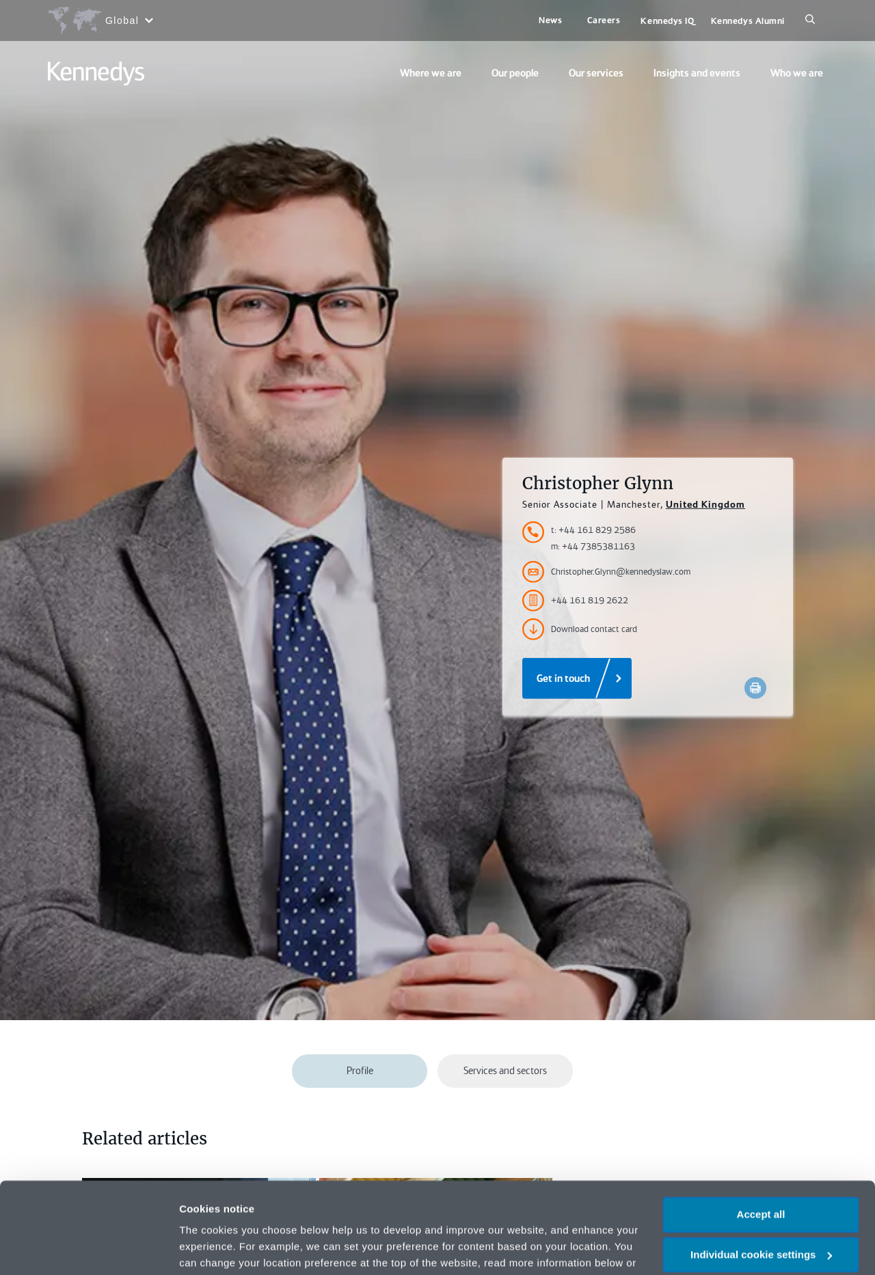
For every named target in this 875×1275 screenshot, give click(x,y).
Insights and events (697, 73)
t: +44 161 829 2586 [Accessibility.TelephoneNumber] (593, 530)
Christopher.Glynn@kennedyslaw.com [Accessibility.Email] (606, 572)
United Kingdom (705, 504)
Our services (596, 73)
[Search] (810, 20)
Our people (515, 73)
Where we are (430, 73)
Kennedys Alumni (748, 21)
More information (221, 1248)
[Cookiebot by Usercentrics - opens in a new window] (88, 1248)
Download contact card (579, 629)
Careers (604, 20)
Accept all (761, 1129)
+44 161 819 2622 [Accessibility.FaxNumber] (575, 601)
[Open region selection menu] (100, 20)
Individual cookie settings (761, 1169)
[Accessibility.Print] (755, 688)
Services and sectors (505, 1070)
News (550, 20)
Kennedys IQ (667, 21)
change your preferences (244, 1194)
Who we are (796, 73)
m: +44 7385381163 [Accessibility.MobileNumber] (593, 546)
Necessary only (760, 1209)
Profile (360, 1070)
